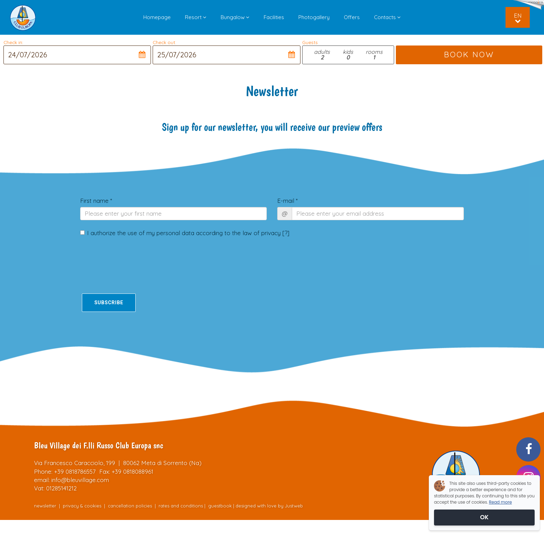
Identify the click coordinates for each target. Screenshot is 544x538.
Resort (195, 17)
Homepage (157, 17)
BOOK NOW (469, 54)
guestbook (220, 505)
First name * (96, 200)
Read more (500, 502)
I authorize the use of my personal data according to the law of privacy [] (184, 233)
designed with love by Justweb (269, 505)
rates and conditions (181, 505)
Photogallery (314, 17)
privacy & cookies (82, 505)
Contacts (387, 17)
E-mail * (287, 200)
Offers (352, 17)
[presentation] (120, 259)
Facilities (274, 17)
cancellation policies (130, 505)
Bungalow (235, 17)
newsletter (45, 505)
